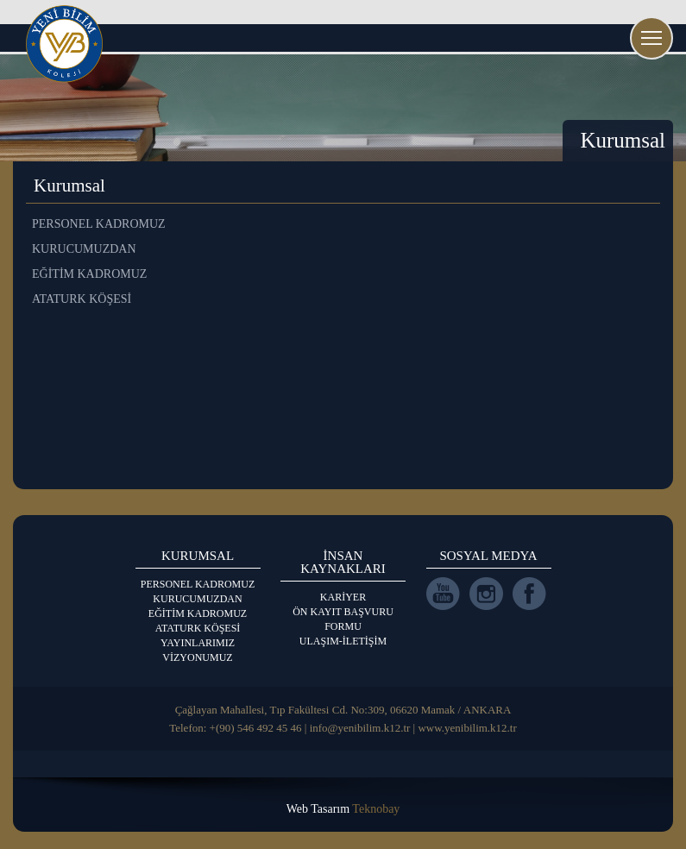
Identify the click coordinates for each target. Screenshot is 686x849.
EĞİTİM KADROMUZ (197, 613)
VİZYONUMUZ (197, 657)
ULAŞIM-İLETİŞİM (343, 641)
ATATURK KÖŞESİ (198, 628)
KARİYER (343, 597)
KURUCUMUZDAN (197, 599)
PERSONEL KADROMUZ (198, 584)
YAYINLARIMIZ (197, 643)
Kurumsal (622, 140)
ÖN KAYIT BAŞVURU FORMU (343, 619)
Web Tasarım (343, 808)
